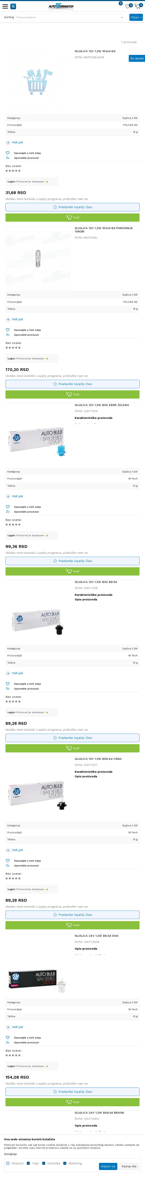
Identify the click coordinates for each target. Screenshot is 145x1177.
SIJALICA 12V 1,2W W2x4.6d (95, 51)
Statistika (53, 1163)
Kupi (72, 217)
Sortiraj (9, 17)
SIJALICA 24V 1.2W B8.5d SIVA (96, 935)
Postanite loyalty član (75, 207)
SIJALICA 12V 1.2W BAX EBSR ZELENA (102, 405)
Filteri (136, 17)
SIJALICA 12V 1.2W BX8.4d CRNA (98, 758)
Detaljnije (10, 1154)
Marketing (75, 1163)
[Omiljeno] (127, 7)
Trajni (35, 1163)
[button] (13, 6)
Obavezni (17, 1163)
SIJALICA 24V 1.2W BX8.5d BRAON (99, 1112)
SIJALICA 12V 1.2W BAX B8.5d (96, 582)
